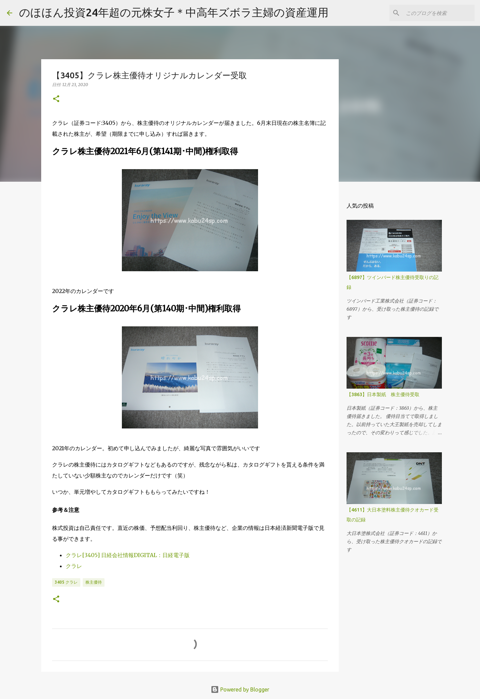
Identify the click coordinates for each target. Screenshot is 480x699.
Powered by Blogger (240, 689)
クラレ (74, 566)
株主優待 (93, 582)
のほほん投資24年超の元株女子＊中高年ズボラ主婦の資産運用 (174, 12)
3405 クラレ (66, 582)
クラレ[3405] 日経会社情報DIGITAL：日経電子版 (128, 555)
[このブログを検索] (439, 13)
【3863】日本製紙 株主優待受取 (383, 394)
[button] (56, 99)
